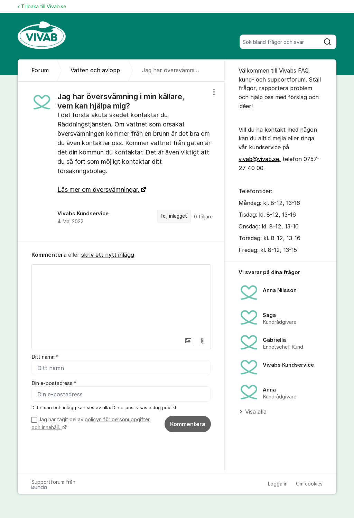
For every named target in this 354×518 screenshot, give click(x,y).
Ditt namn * (44, 357)
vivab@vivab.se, (260, 159)
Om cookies (309, 484)
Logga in (278, 484)
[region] (121, 161)
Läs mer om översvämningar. (98, 189)
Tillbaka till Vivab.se (42, 6)
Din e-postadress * (53, 383)
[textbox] (121, 299)
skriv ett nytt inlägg (107, 254)
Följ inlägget (174, 216)
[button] (188, 341)
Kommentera (187, 424)
